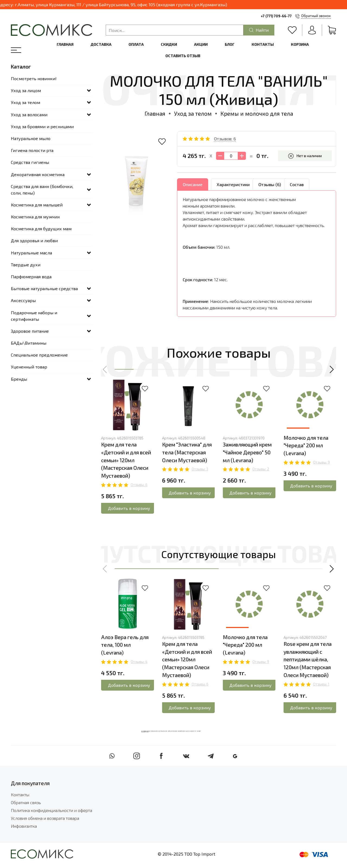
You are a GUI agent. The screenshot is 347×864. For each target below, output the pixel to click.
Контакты (263, 44)
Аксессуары (23, 300)
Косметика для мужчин (35, 216)
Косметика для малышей (37, 204)
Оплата (136, 44)
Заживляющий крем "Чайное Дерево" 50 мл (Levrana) (247, 452)
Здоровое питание (30, 331)
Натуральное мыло (30, 138)
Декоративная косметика (38, 174)
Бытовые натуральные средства (44, 288)
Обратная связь (26, 802)
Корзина (300, 44)
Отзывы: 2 (260, 469)
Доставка (101, 44)
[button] (105, 369)
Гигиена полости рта (32, 150)
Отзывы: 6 (139, 485)
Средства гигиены (30, 162)
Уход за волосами (29, 114)
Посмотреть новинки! (34, 78)
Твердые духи (25, 264)
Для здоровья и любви (34, 240)
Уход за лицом (26, 90)
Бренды (19, 378)
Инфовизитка (24, 826)
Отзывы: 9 (321, 462)
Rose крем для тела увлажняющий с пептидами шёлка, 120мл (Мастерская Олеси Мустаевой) (308, 659)
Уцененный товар (29, 366)
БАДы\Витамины (28, 342)
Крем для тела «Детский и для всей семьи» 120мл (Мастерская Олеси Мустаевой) (126, 460)
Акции (201, 44)
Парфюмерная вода (31, 276)
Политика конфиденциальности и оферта (51, 810)
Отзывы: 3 (200, 469)
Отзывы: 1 (321, 684)
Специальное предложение (39, 354)
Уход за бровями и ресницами (42, 126)
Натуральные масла (31, 252)
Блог (229, 44)
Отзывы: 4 (139, 661)
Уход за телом (193, 113)
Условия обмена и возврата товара (45, 818)
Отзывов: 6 (225, 138)
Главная (65, 44)
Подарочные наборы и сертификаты (34, 316)
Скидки (169, 44)
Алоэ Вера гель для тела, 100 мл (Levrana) (125, 645)
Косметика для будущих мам (41, 228)
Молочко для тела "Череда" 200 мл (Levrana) (306, 446)
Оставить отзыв (182, 55)
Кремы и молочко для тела (256, 113)
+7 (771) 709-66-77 (276, 16)
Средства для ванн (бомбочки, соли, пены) (42, 189)
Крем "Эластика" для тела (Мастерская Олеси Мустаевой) (187, 452)
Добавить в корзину (129, 508)
